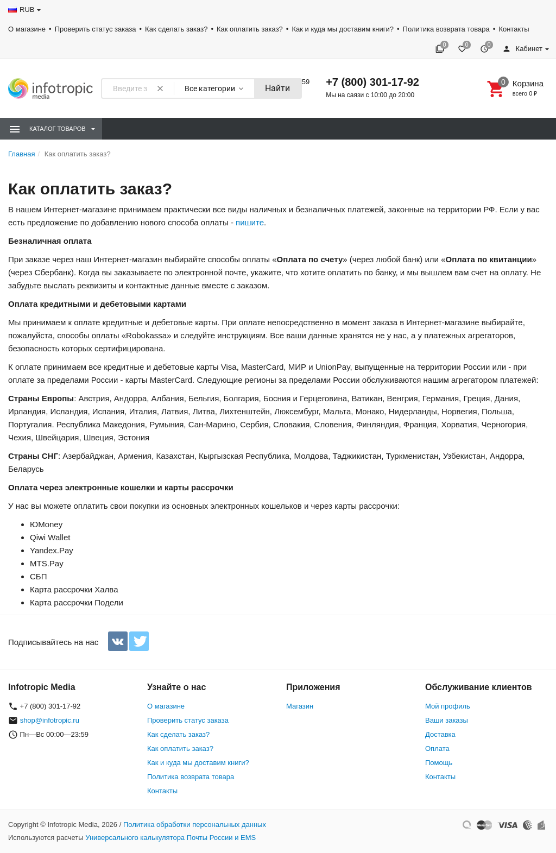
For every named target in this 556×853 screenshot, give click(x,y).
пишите (250, 222)
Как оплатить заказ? (250, 29)
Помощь (438, 763)
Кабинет (522, 49)
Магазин (299, 706)
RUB (27, 9)
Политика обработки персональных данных (194, 824)
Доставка (440, 734)
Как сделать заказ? (176, 29)
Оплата (437, 748)
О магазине (27, 29)
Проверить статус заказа (95, 29)
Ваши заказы (446, 720)
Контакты (513, 29)
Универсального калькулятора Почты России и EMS (170, 837)
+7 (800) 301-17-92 (372, 82)
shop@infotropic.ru (49, 720)
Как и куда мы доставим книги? (343, 29)
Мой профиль (447, 706)
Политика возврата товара (446, 29)
